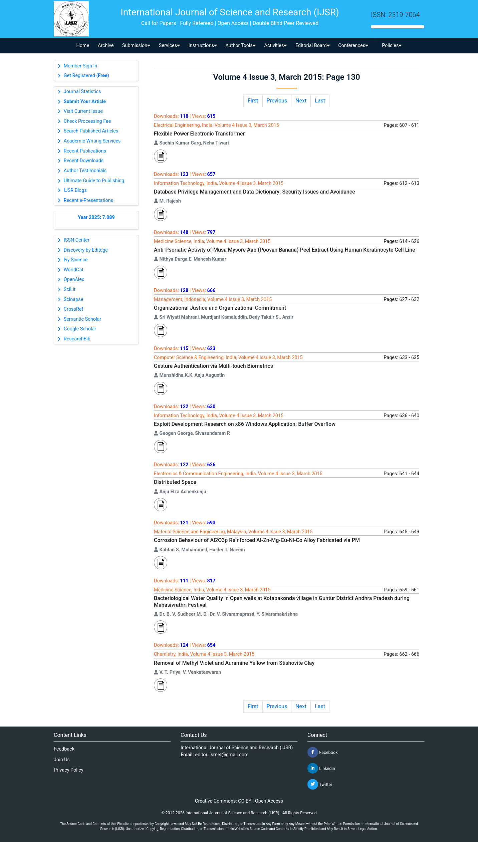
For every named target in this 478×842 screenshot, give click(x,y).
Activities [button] (275, 45)
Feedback (64, 749)
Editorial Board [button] (312, 45)
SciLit (70, 289)
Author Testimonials (85, 171)
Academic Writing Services (92, 141)
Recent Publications (85, 151)
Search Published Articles (91, 131)
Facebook (322, 752)
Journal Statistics (82, 91)
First (253, 100)
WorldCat (73, 270)
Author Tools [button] (240, 45)
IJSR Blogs (75, 190)
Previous (277, 100)
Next (300, 100)
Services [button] (169, 45)
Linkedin (321, 768)
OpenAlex (74, 279)
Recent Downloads (83, 161)
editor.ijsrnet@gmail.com (222, 755)
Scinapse (73, 299)
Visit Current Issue (83, 111)
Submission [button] (136, 45)
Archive (106, 45)
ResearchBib (77, 339)
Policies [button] (392, 45)
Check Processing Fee (87, 121)
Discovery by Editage (86, 250)
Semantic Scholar (82, 319)
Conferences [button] (353, 45)
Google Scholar (80, 329)
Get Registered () (86, 75)
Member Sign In (80, 66)
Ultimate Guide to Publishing (94, 181)
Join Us (62, 760)
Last (320, 100)
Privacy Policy (68, 770)
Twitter (319, 784)
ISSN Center (76, 240)
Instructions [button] (203, 45)
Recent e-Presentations (88, 200)
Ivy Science (76, 260)
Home (82, 45)
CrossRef (73, 309)
